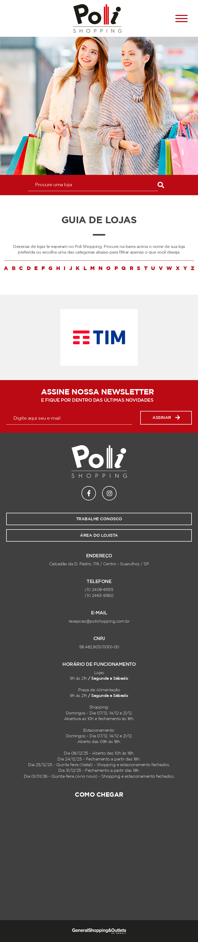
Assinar (166, 417)
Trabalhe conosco (99, 519)
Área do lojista (99, 535)
